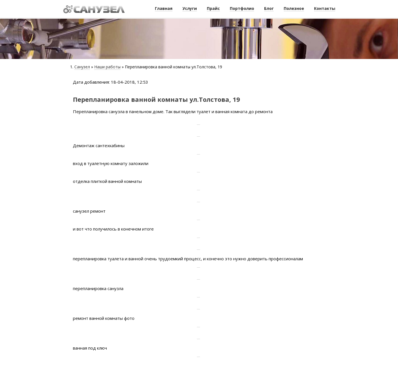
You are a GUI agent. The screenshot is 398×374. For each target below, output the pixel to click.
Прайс (213, 8)
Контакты (324, 8)
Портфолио (242, 8)
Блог (269, 8)
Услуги (189, 8)
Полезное (294, 8)
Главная (163, 8)
